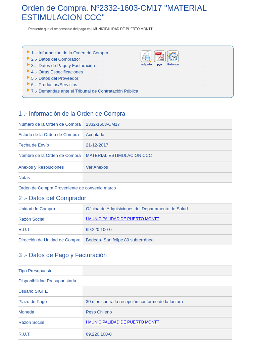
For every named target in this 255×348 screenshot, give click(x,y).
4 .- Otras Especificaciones (57, 71)
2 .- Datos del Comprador (55, 59)
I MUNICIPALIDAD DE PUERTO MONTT (122, 219)
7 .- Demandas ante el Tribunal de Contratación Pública (84, 91)
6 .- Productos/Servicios (54, 84)
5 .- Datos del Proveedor (55, 78)
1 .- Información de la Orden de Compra (69, 52)
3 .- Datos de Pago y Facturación (63, 65)
